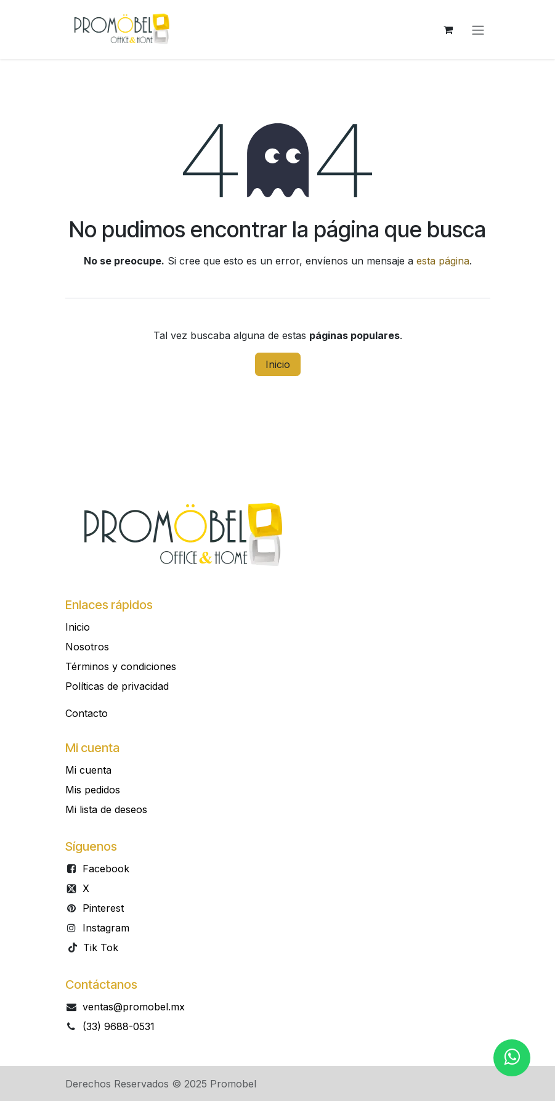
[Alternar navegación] (478, 30)
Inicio (277, 364)
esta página (442, 261)
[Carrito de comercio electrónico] (448, 29)
